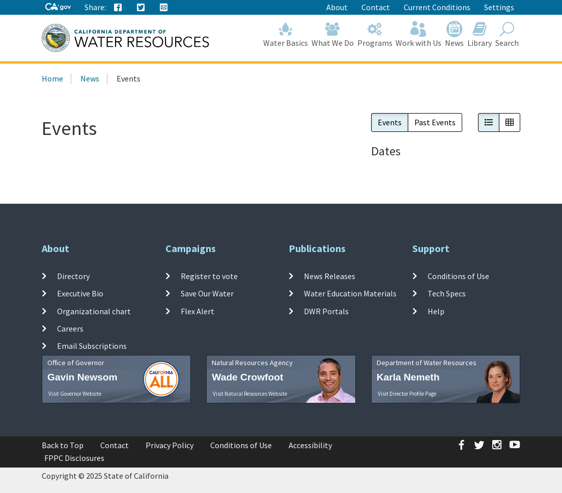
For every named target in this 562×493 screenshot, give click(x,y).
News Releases (329, 276)
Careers (70, 328)
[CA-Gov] (58, 7)
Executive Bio (80, 293)
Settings (499, 7)
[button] (488, 122)
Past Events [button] (435, 122)
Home (52, 78)
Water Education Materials (350, 293)
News (454, 34)
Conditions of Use (458, 276)
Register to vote (209, 276)
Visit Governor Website (74, 393)
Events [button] (390, 122)
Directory (73, 276)
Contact (375, 7)
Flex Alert (197, 311)
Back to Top (62, 445)
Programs (374, 34)
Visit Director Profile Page (407, 393)
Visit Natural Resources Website (250, 393)
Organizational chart (94, 311)
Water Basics (286, 34)
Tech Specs (447, 293)
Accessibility (310, 445)
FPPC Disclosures (74, 458)
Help (436, 311)
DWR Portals (326, 311)
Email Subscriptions (92, 346)
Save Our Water (207, 293)
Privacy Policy (169, 445)
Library (480, 34)
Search (506, 34)
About (337, 7)
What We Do (333, 34)
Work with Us (418, 34)
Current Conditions (437, 7)
